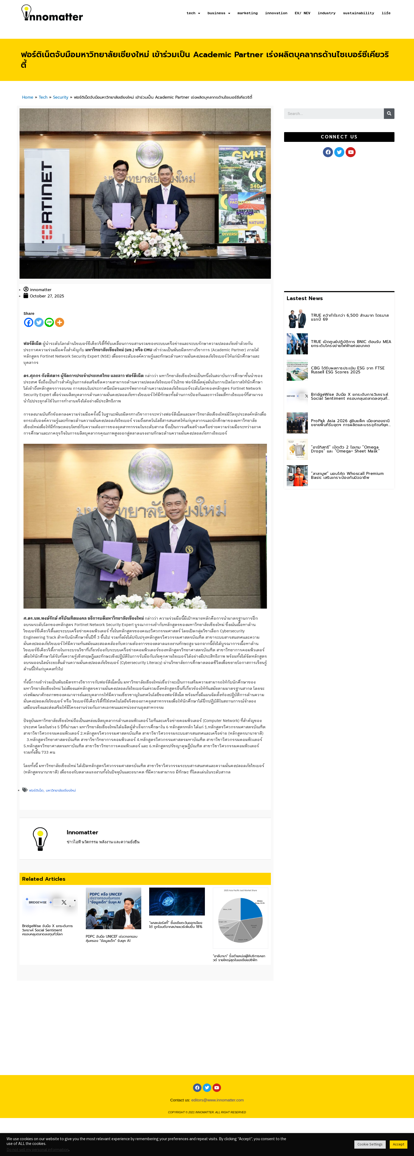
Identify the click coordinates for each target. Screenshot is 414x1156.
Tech (43, 97)
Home (27, 97)
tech (193, 13)
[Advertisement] (323, 223)
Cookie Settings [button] (370, 1144)
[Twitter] (39, 322)
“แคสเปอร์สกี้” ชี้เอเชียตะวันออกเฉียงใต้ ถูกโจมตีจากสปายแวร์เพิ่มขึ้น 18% (176, 924)
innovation (276, 13)
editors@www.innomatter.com (217, 1100)
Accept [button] (398, 1144)
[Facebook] (28, 322)
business (219, 13)
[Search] (389, 113)
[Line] (49, 322)
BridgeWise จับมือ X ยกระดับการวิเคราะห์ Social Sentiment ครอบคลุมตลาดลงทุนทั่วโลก (47, 930)
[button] (339, 137)
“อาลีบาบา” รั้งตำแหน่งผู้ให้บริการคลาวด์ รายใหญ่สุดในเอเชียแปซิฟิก (239, 958)
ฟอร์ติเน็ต (36, 790)
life (386, 13)
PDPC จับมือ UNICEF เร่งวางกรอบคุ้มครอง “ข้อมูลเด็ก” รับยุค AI (111, 938)
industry (327, 13)
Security (60, 97)
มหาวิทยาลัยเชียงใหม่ (61, 790)
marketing (248, 13)
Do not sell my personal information (38, 1150)
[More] (59, 322)
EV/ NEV (302, 13)
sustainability (358, 13)
